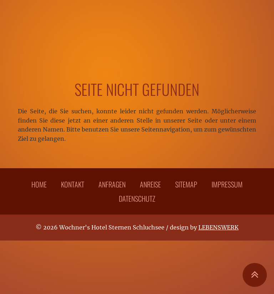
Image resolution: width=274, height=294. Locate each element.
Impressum (227, 184)
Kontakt (72, 184)
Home (39, 184)
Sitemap (186, 184)
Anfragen (112, 184)
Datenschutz (137, 198)
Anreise (150, 184)
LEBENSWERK (218, 227)
